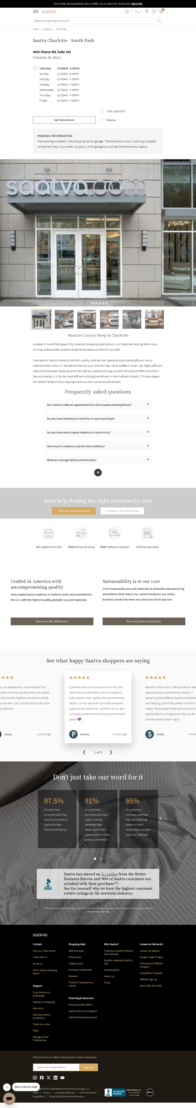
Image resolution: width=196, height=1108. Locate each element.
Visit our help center (44, 950)
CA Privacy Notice (87, 1092)
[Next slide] (192, 602)
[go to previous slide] (84, 753)
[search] (95, 21)
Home (36, 29)
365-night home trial (49, 537)
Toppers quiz (76, 963)
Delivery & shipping (44, 1002)
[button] (98, 405)
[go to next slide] (111, 753)
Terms (36, 1092)
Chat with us (40, 957)
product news (75, 1057)
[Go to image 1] (89, 303)
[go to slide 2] (101, 859)
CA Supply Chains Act (65, 1092)
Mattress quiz (76, 950)
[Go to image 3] (96, 303)
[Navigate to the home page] (49, 11)
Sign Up (89, 1067)
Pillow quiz (75, 957)
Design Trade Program (152, 957)
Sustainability (112, 970)
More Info (136, 3)
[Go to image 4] (100, 303)
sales (63, 1057)
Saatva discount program (83, 1011)
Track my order (41, 1024)
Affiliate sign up (148, 979)
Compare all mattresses (122, 511)
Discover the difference (52, 621)
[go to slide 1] (95, 859)
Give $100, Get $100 (151, 985)
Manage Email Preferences (41, 1038)
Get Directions (64, 120)
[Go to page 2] (100, 632)
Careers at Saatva (149, 950)
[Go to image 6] (107, 303)
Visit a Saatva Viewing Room (45, 971)
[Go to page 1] (96, 632)
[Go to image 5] (103, 303)
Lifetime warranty (147, 537)
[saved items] (154, 11)
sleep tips (91, 1057)
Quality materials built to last (118, 962)
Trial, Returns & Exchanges (41, 994)
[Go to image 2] (93, 303)
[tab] (41, 319)
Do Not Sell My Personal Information (66, 1096)
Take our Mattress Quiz (74, 511)
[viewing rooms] (147, 11)
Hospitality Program (151, 973)
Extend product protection (42, 1016)
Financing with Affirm (80, 1004)
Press (107, 982)
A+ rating (109, 874)
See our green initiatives (144, 621)
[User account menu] (128, 11)
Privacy (46, 1092)
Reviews (73, 976)
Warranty (38, 1008)
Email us (111, 120)
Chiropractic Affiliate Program (151, 965)
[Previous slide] (4, 602)
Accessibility (39, 1096)
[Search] (159, 20)
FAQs (35, 1030)
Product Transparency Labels (81, 984)
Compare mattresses (80, 969)
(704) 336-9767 (116, 111)
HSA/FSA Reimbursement (83, 1017)
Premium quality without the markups (118, 952)
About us (109, 976)
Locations (47, 29)
